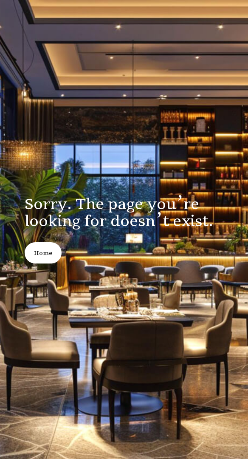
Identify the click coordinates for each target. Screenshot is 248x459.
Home (43, 253)
